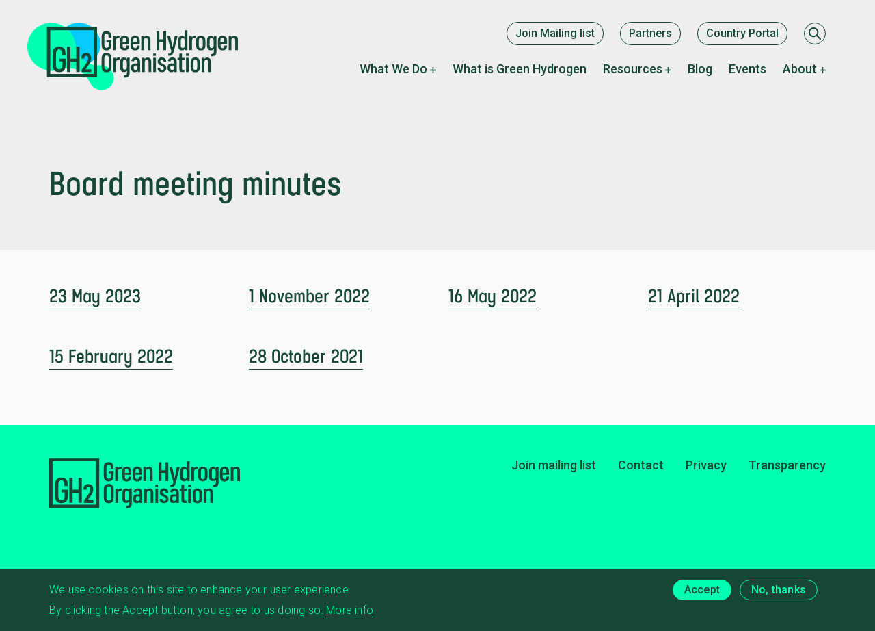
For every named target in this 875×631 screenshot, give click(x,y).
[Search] (815, 33)
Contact (641, 465)
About (800, 69)
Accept (702, 595)
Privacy (706, 465)
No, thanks (778, 595)
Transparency (787, 465)
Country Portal (742, 33)
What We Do (393, 69)
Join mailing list (553, 465)
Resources (632, 69)
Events (747, 69)
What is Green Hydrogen (520, 69)
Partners (650, 33)
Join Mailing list (555, 33)
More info (349, 616)
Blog (700, 69)
